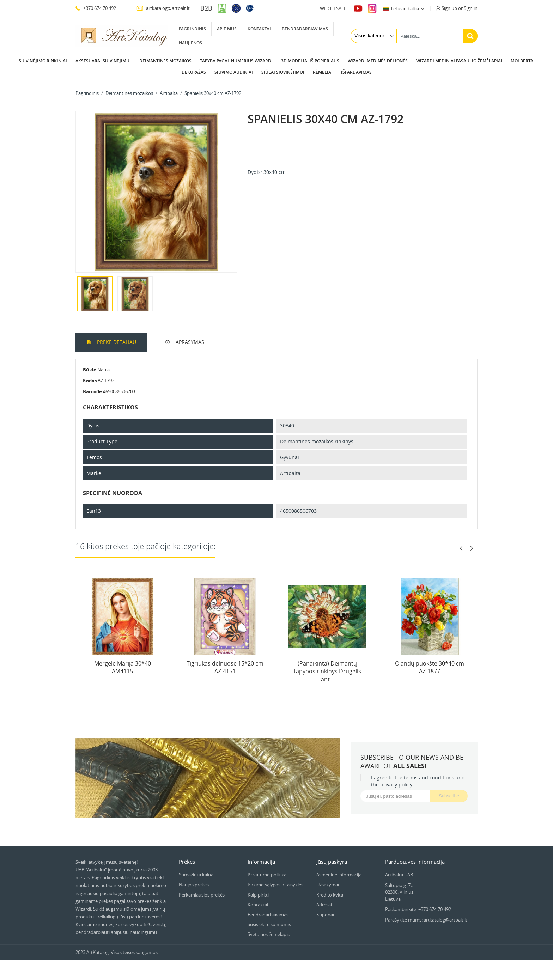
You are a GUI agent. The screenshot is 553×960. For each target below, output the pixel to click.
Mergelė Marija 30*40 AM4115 (122, 661)
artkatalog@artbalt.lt (163, 8)
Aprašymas (189, 336)
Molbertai (523, 61)
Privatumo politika (267, 869)
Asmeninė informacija (338, 869)
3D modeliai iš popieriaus (310, 61)
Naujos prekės (194, 879)
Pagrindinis (192, 29)
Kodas (90, 375)
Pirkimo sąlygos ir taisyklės (275, 879)
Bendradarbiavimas (305, 29)
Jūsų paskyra (331, 855)
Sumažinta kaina (196, 869)
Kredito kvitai (330, 889)
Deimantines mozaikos (165, 61)
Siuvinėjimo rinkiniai (43, 61)
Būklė (89, 364)
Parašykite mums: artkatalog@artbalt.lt (426, 914)
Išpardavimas (356, 72)
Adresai (324, 899)
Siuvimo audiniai (233, 72)
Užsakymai (327, 879)
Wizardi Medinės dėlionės (378, 61)
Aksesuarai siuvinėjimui (103, 61)
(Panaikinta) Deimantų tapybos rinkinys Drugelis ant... (327, 666)
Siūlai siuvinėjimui (282, 72)
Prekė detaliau (116, 336)
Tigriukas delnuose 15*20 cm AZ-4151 (225, 661)
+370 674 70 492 (95, 8)
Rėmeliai (323, 72)
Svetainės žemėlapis (269, 928)
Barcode (92, 386)
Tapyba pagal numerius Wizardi (236, 61)
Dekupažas (194, 72)
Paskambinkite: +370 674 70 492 (418, 903)
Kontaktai (259, 29)
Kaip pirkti (258, 889)
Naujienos (190, 43)
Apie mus (227, 29)
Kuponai (325, 909)
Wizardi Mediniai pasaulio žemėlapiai (459, 61)
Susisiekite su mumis (269, 919)
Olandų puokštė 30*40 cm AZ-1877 (429, 661)
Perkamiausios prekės (202, 889)
